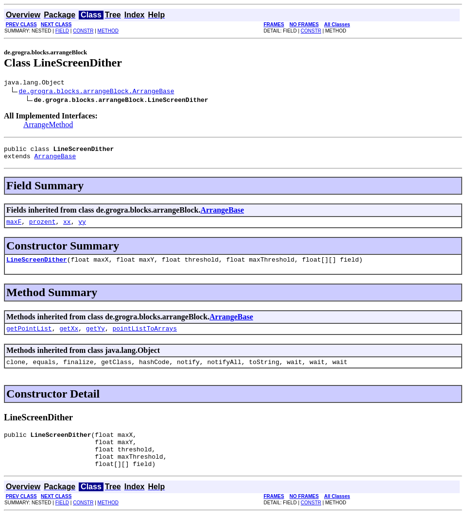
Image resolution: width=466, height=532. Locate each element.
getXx (68, 336)
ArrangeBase (55, 160)
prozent (42, 227)
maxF (13, 227)
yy (82, 227)
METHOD (108, 30)
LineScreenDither (36, 266)
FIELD (62, 30)
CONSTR (83, 30)
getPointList (29, 336)
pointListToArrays (144, 336)
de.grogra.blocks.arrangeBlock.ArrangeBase (96, 92)
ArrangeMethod (48, 126)
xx (67, 227)
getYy (95, 336)
